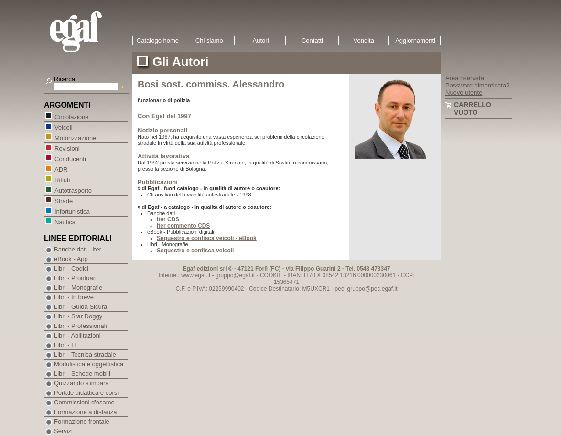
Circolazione (71, 116)
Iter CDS (168, 219)
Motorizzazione (75, 137)
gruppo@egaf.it (235, 275)
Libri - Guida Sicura (80, 306)
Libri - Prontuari (75, 278)
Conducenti (70, 158)
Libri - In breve (74, 297)
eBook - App (71, 258)
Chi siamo (209, 40)
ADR (60, 169)
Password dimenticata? (477, 85)
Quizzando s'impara (81, 383)
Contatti (312, 40)
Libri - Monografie (78, 287)
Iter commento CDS (183, 225)
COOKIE (271, 275)
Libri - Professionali (80, 325)
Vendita (364, 40)
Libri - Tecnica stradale (85, 354)
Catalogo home (158, 40)
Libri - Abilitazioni (77, 335)
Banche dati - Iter (77, 249)
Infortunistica (72, 211)
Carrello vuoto (472, 108)
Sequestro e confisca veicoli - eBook (207, 238)
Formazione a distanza (85, 411)
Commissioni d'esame (84, 402)
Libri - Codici (71, 268)
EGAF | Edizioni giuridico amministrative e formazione (87, 32)
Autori (261, 40)
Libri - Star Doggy (78, 316)
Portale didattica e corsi (86, 392)
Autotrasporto (73, 190)
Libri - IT (65, 345)
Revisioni (67, 148)
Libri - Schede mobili (82, 373)
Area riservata (464, 78)
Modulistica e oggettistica (88, 364)
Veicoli (63, 127)
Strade (63, 200)
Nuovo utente (463, 92)
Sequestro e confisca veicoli (195, 250)
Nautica (65, 222)
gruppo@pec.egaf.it (372, 288)
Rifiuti (62, 179)
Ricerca (64, 79)
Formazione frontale (81, 421)
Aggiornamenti (415, 40)
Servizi (63, 431)
